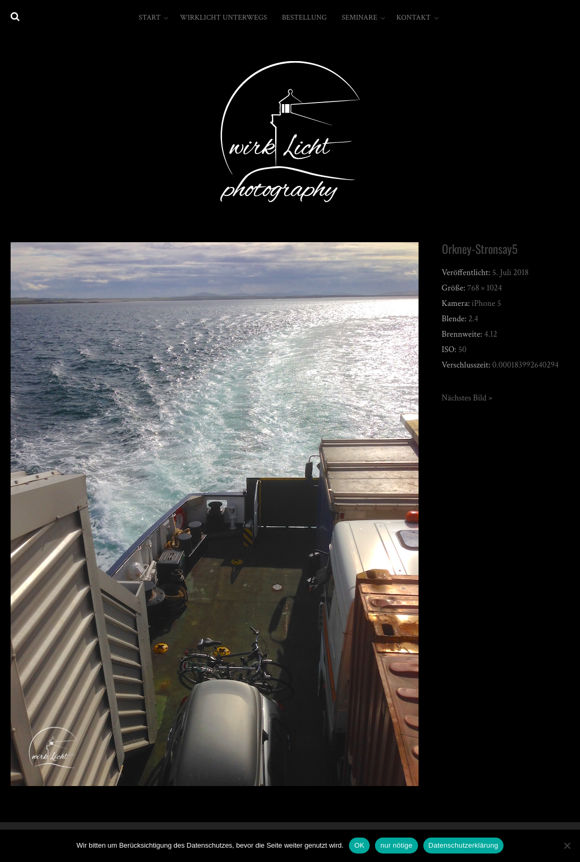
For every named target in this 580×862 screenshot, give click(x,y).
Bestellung (304, 17)
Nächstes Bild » (467, 398)
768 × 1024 (484, 288)
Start (149, 17)
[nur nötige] (566, 845)
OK (359, 845)
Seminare (359, 17)
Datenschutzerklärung (463, 845)
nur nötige (396, 845)
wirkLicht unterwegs (223, 17)
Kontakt (413, 17)
